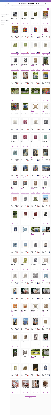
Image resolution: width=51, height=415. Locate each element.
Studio (45, 3)
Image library (23, 3)
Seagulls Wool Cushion (44, 156)
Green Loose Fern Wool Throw (45, 64)
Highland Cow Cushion (13, 141)
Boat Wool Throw (23, 110)
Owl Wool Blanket (33, 341)
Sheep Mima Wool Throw (44, 187)
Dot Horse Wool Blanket (34, 64)
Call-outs (36, 3)
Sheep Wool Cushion (33, 279)
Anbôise (42, 388)
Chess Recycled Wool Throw (14, 18)
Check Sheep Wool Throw (45, 18)
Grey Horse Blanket (33, 264)
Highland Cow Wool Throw (14, 64)
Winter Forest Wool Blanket (24, 18)
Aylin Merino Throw (44, 387)
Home (19, 3)
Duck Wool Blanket (23, 264)
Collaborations (42, 3)
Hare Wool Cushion (44, 264)
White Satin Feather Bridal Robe (14, 387)
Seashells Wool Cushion (24, 156)
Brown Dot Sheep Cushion (34, 110)
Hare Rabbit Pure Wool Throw (34, 95)
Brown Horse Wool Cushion (34, 310)
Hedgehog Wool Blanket (24, 341)
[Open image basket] (45, 5)
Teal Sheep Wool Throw (44, 141)
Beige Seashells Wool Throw (34, 49)
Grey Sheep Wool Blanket (34, 356)
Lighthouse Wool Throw (34, 156)
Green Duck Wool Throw (13, 49)
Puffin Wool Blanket (44, 218)
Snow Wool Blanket (13, 264)
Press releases (32, 3)
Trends (29, 3)
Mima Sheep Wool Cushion (14, 279)
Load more (30, 397)
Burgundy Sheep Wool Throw (24, 218)
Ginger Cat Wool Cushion (14, 310)
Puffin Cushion (12, 187)
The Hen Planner (13, 388)
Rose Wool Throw (33, 141)
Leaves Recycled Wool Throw (14, 95)
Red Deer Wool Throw (44, 341)
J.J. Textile (12, 19)
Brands (26, 3)
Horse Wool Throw (23, 95)
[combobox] (44, 9)
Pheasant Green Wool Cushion (14, 356)
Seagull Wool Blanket (44, 233)
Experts (38, 3)
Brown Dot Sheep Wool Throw (14, 341)
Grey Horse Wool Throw (13, 218)
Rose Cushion (22, 141)
